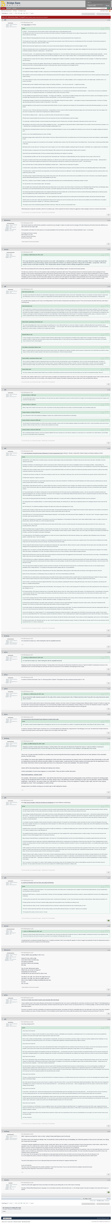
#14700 (108, 1180)
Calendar (14, 8)
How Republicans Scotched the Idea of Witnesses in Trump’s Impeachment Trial (43, 453)
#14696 (108, 950)
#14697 (108, 995)
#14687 (108, 636)
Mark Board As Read (26, 1221)
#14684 (108, 286)
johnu (6, 652)
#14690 (108, 688)
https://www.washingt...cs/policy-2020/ (31, 774)
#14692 (108, 738)
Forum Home (10, 1221)
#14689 (108, 674)
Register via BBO (92, 5)
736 (24, 13)
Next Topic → (107, 1200)
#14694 (108, 878)
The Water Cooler (22, 10)
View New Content (104, 10)
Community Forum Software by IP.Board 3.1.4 (101, 1221)
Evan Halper (27, 24)
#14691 (108, 714)
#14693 (108, 797)
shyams (6, 1180)
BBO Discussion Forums (6, 10)
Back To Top (4, 1221)
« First (10, 13)
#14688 (108, 652)
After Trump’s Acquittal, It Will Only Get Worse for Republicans (39, 802)
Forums (3, 8)
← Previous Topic (92, 1200)
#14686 (108, 448)
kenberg (6, 636)
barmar (6, 249)
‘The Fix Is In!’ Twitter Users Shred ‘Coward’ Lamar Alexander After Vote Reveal (40, 999)
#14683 (108, 249)
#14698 (108, 1019)
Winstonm (7, 220)
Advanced (111, 8)
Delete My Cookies (17, 1221)
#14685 (108, 389)
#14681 (108, 20)
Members (9, 8)
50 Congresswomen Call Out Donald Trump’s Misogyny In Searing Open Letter (40, 719)
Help (107, 5)
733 (16, 13)
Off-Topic (15, 10)
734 (19, 13)
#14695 (108, 926)
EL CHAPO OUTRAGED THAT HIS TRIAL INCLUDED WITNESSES (37, 882)
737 (27, 13)
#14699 (108, 1131)
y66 (5, 20)
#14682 (108, 220)
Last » (32, 13)
